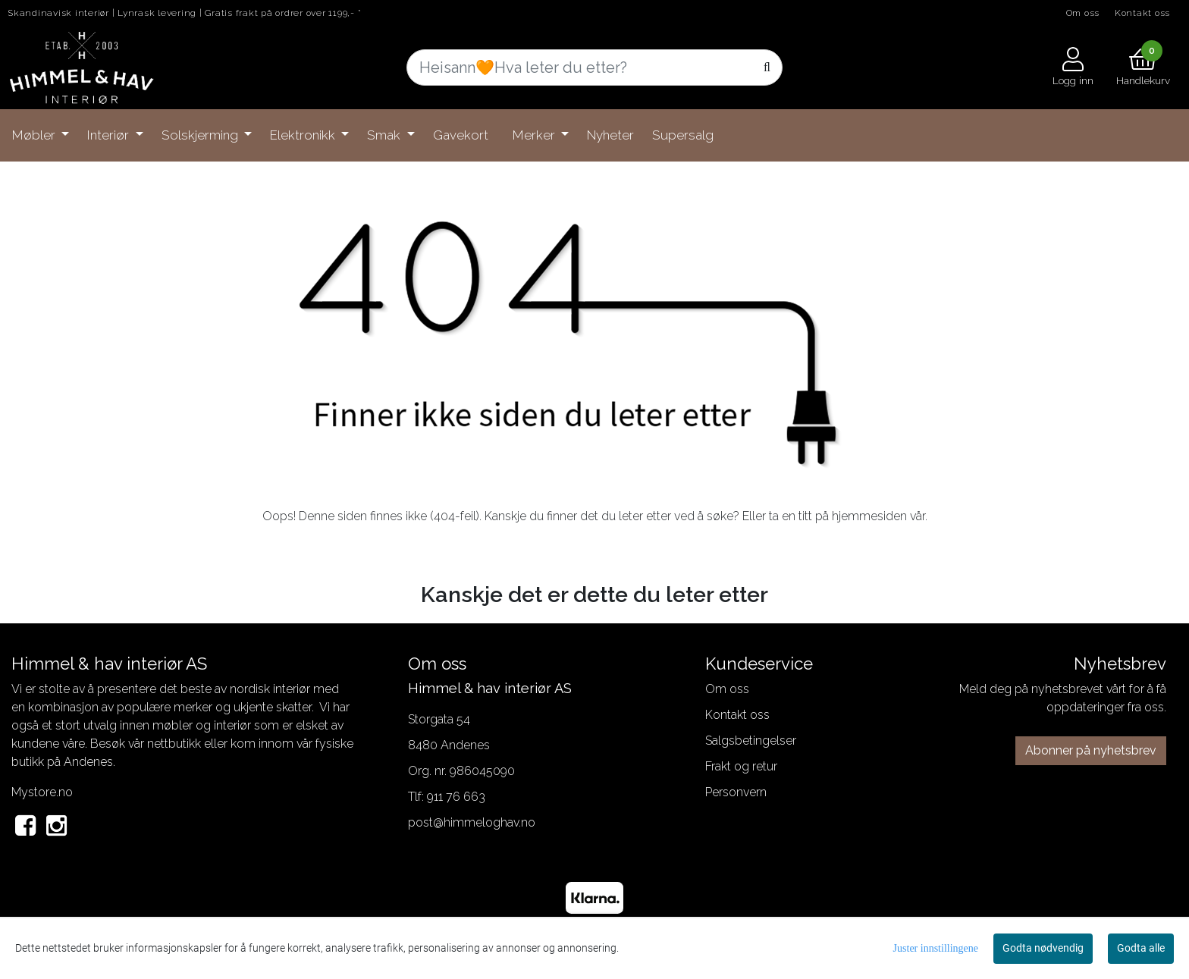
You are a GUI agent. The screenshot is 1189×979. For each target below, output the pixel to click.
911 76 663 (456, 796)
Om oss (1083, 13)
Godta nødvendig (1043, 948)
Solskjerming (201, 135)
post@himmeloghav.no (471, 822)
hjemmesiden (869, 516)
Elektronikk (304, 135)
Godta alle (1141, 948)
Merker (535, 135)
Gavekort (460, 135)
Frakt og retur (741, 766)
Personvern (736, 792)
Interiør (109, 135)
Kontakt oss (1142, 13)
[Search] (594, 67)
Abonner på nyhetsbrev (1090, 750)
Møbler (35, 135)
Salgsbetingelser (750, 740)
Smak (385, 135)
